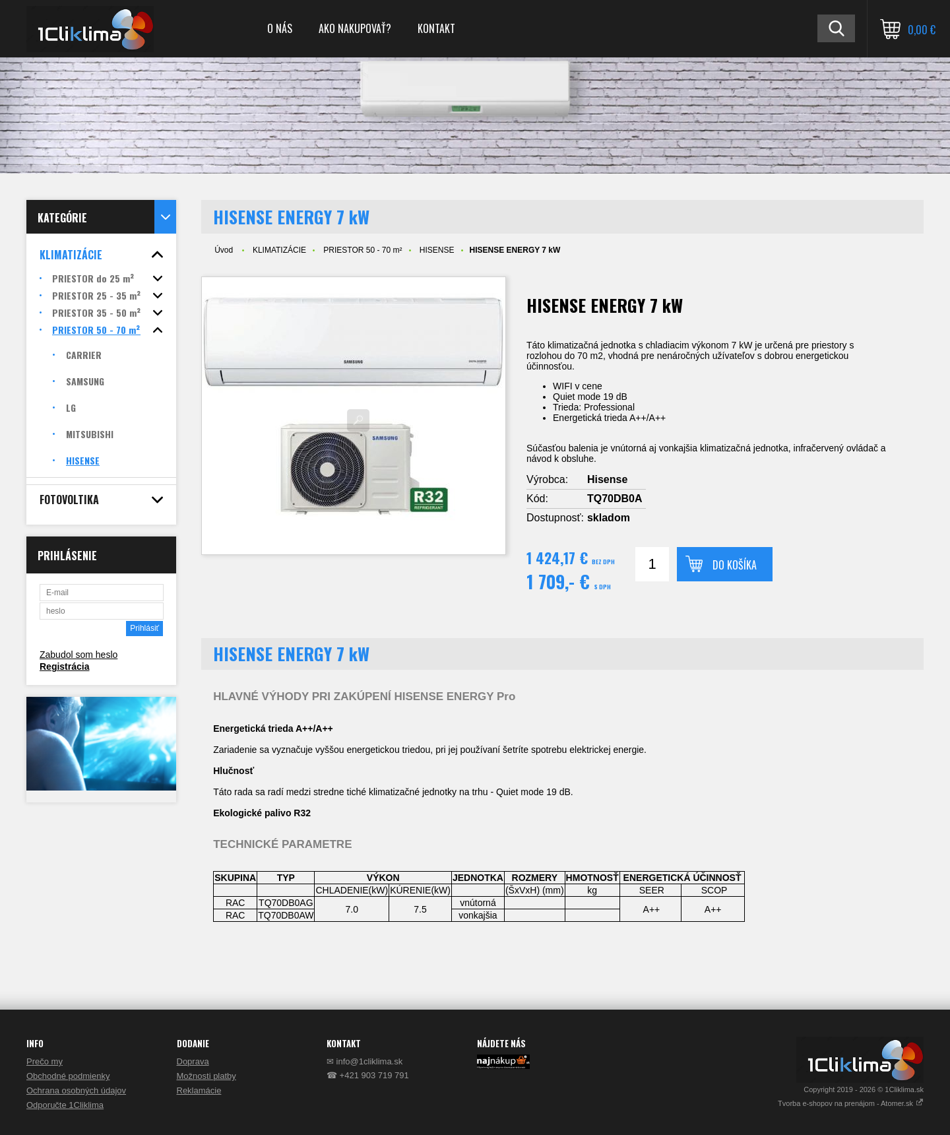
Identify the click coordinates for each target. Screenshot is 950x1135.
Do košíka (734, 565)
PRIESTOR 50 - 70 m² (362, 250)
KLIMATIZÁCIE (279, 250)
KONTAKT (436, 28)
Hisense (607, 479)
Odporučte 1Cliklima (65, 1105)
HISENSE (437, 250)
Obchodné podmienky (68, 1076)
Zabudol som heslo (78, 654)
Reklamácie (199, 1090)
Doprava (193, 1061)
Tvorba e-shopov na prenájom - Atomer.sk (851, 1103)
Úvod (223, 250)
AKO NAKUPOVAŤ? (355, 28)
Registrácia (64, 666)
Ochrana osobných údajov (76, 1090)
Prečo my (44, 1061)
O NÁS (279, 28)
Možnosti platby (206, 1076)
